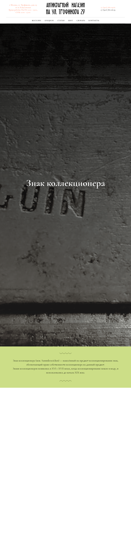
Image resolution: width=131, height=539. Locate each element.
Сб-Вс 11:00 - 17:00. (23, 12)
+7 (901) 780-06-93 (108, 10)
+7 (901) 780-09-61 (108, 7)
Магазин (36, 20)
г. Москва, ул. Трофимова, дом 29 (23, 5)
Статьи (61, 20)
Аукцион (49, 20)
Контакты (94, 20)
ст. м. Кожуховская (23, 7)
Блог (70, 20)
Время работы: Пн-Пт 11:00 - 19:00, (23, 10)
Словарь (80, 20)
